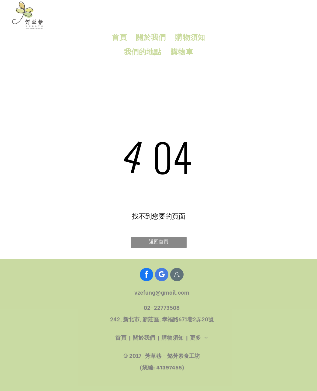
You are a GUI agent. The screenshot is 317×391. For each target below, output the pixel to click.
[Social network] (177, 275)
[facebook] (146, 275)
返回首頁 (158, 241)
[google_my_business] (161, 275)
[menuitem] (119, 37)
